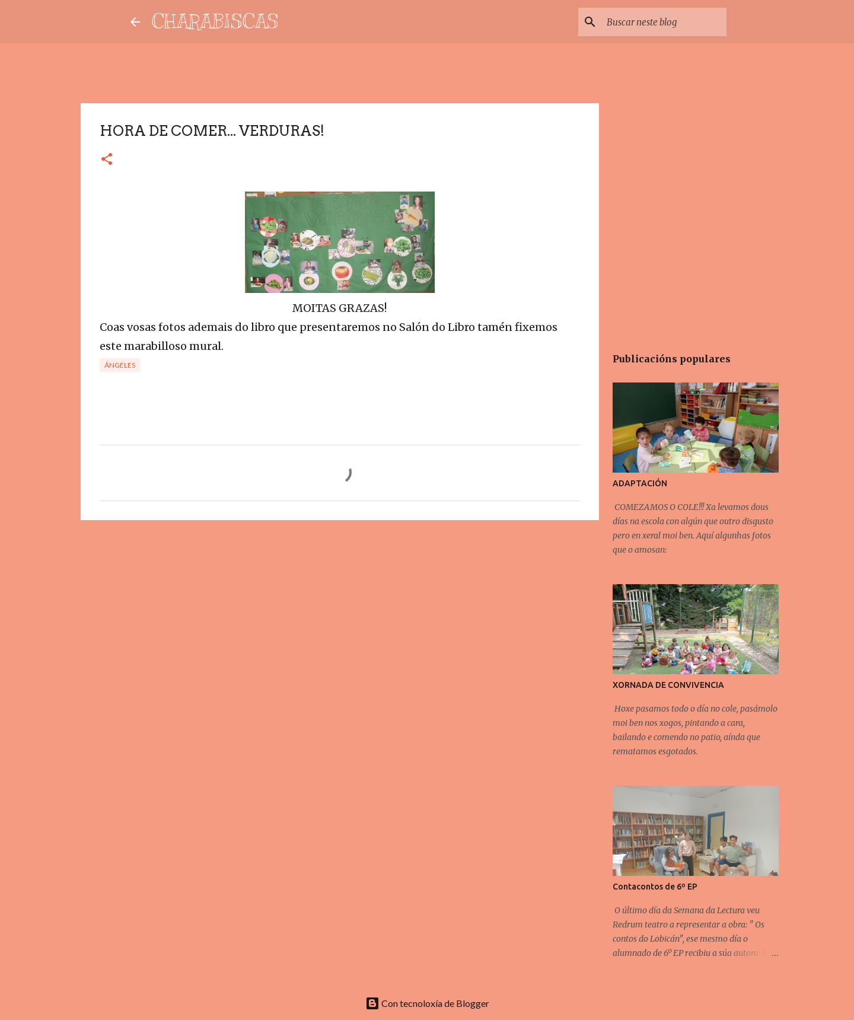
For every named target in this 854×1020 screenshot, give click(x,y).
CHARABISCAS (215, 21)
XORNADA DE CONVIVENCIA (668, 685)
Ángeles (119, 365)
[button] (107, 160)
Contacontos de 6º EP (655, 886)
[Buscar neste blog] (664, 22)
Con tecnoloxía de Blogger (427, 1003)
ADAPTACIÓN (640, 483)
